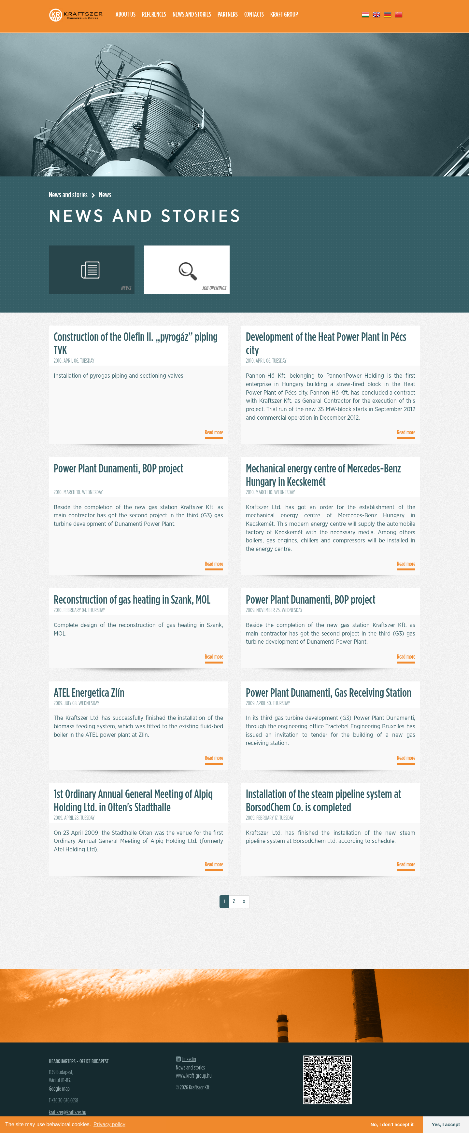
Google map (59, 1089)
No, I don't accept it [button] (392, 1124)
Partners (228, 14)
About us (125, 14)
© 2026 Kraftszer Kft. (193, 1088)
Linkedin (189, 1059)
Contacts (254, 14)
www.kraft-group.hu (194, 1076)
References (154, 14)
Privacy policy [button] (109, 1124)
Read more (214, 433)
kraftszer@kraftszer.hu (67, 1112)
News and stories (192, 14)
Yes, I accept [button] (446, 1124)
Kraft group (284, 14)
